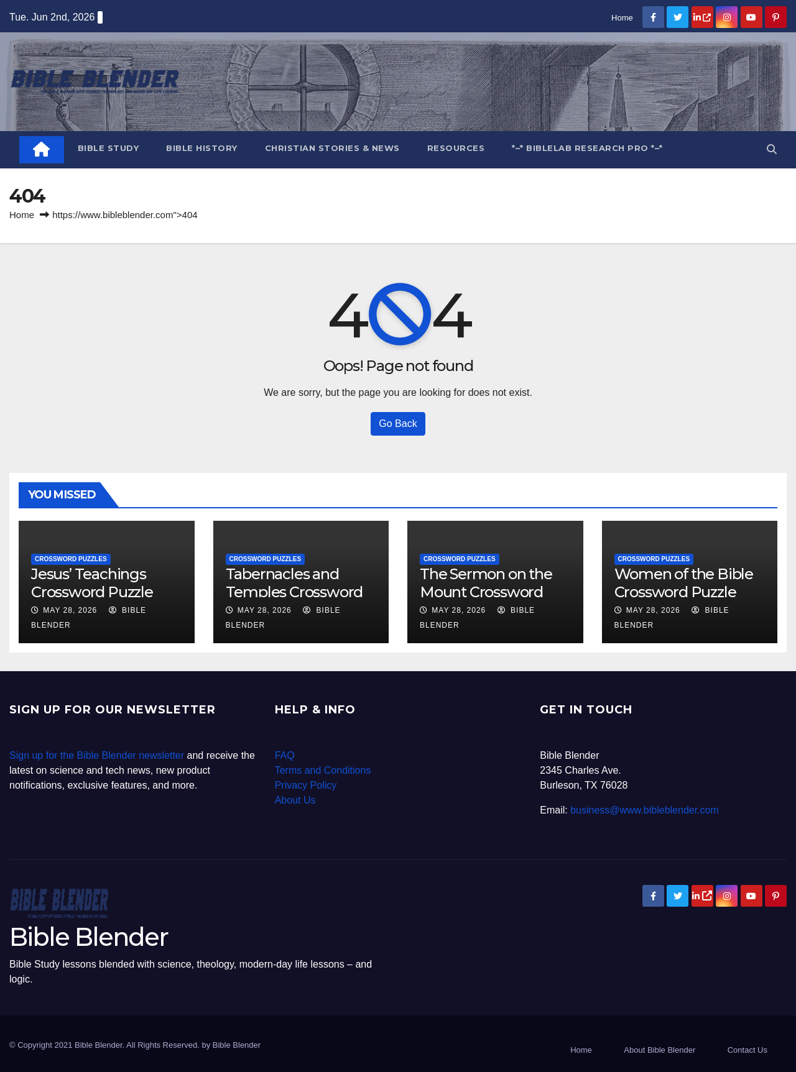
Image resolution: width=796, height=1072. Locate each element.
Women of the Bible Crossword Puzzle (683, 583)
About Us (295, 800)
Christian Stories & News (332, 148)
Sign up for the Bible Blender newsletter (96, 755)
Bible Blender (88, 937)
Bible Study (108, 148)
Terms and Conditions (323, 770)
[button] (772, 149)
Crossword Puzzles (71, 559)
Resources (456, 148)
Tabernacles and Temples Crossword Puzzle (294, 592)
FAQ (285, 755)
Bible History (202, 148)
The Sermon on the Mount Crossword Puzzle (486, 592)
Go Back (398, 423)
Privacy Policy (306, 785)
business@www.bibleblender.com (644, 810)
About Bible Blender (659, 1050)
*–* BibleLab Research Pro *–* (587, 148)
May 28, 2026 (70, 610)
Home (622, 17)
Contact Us (747, 1050)
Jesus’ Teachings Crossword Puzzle (92, 583)
